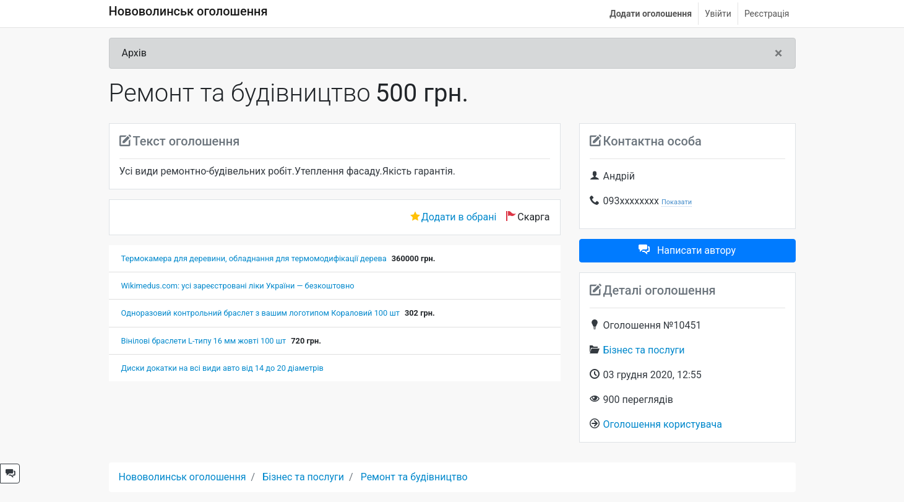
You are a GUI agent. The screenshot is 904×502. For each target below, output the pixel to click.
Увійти (718, 14)
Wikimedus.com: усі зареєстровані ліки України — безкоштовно (238, 285)
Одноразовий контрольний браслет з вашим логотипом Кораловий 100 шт (260, 313)
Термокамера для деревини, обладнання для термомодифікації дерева (254, 258)
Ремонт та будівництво (414, 477)
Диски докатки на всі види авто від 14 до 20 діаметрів (222, 368)
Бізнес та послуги (644, 350)
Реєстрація (767, 14)
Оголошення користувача (662, 424)
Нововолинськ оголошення (188, 11)
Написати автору (687, 250)
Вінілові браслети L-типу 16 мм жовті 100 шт (203, 340)
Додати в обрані (459, 217)
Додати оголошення (650, 14)
